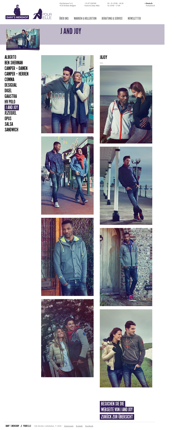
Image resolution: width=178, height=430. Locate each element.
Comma (9, 79)
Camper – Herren (16, 74)
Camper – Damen (16, 68)
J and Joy (12, 107)
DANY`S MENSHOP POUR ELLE (18, 425)
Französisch (150, 5)
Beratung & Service (112, 18)
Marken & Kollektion (85, 18)
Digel (8, 91)
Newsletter (134, 18)
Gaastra (11, 96)
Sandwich (11, 130)
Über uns (64, 18)
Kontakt (79, 426)
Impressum (68, 426)
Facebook (89, 426)
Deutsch (149, 3)
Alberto (10, 57)
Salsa (9, 124)
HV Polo (10, 102)
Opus (8, 118)
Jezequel (11, 113)
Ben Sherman (14, 63)
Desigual (11, 85)
